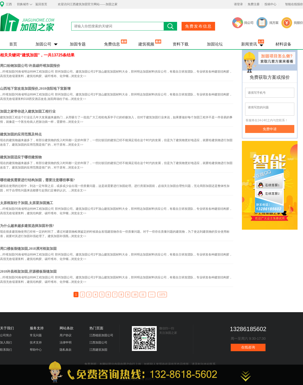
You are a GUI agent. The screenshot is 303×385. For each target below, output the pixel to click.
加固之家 (27, 25)
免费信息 (112, 44)
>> (151, 294)
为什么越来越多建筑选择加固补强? (27, 226)
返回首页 (41, 4)
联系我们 (6, 349)
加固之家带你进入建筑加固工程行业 (28, 111)
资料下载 (181, 44)
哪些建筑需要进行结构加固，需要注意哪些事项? (37, 180)
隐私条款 (66, 349)
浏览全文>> (78, 76)
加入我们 (6, 342)
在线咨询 (248, 347)
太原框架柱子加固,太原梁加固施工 (26, 203)
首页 (13, 44)
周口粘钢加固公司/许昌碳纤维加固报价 (30, 66)
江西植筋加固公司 (101, 335)
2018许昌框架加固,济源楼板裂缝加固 (28, 271)
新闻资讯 (249, 44)
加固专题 (78, 44)
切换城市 (23, 4)
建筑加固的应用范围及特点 (21, 134)
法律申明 (66, 342)
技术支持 (36, 342)
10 (134, 294)
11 (142, 294)
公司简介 (6, 335)
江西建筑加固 (98, 349)
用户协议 (66, 335)
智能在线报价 (294, 4)
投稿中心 (270, 4)
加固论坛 (215, 44)
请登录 (238, 4)
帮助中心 (36, 349)
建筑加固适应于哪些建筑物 (21, 157)
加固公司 (43, 44)
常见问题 (36, 335)
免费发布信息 (198, 26)
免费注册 (254, 4)
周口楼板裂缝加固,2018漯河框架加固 (28, 249)
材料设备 (283, 44)
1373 (162, 294)
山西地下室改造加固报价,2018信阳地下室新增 (35, 88)
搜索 (170, 26)
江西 (9, 4)
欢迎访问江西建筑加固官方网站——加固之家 (87, 4)
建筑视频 (146, 44)
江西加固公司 (98, 342)
